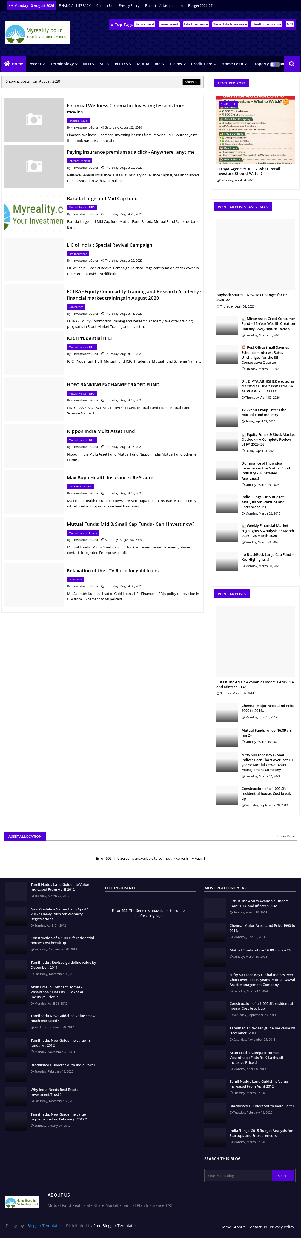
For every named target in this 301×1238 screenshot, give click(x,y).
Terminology (62, 63)
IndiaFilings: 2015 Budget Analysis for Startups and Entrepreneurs (263, 501)
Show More (286, 836)
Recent (34, 63)
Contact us (105, 5)
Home (17, 63)
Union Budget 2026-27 (195, 5)
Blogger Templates (44, 1225)
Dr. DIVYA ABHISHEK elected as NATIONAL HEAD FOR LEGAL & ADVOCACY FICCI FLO (268, 386)
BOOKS (121, 63)
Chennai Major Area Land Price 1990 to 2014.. (268, 708)
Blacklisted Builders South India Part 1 (63, 1064)
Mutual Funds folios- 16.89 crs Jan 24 (267, 733)
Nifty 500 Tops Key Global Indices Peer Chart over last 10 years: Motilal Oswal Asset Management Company (267, 762)
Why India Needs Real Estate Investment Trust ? (54, 1092)
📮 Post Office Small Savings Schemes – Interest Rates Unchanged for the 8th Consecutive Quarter (265, 355)
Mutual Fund (149, 63)
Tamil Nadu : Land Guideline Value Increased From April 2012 (60, 887)
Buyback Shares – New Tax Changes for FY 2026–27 (251, 297)
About (239, 1227)
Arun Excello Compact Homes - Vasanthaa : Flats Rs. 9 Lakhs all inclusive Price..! (57, 992)
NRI (290, 24)
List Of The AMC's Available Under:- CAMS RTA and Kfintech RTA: (255, 684)
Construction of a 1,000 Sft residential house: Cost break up (266, 793)
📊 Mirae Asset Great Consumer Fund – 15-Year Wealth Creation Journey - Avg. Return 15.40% (268, 323)
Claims (176, 63)
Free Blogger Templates (115, 1225)
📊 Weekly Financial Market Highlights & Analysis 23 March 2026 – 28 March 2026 (268, 530)
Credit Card (202, 63)
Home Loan (232, 63)
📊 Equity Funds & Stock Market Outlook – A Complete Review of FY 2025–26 (268, 439)
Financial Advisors (159, 5)
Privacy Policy (129, 5)
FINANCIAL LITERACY (75, 5)
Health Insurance (266, 24)
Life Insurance (196, 24)
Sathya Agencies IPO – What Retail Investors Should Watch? (248, 171)
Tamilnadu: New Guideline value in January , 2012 (60, 1043)
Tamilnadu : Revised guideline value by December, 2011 (63, 965)
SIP (103, 63)
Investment (169, 24)
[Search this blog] (238, 1175)
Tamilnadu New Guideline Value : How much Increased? (63, 1018)
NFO (87, 63)
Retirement (144, 24)
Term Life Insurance (230, 24)
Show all (191, 81)
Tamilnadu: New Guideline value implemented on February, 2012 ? (59, 1117)
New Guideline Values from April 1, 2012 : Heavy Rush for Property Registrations (60, 914)
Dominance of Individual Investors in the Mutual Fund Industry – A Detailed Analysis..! (266, 471)
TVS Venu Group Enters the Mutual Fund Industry (264, 412)
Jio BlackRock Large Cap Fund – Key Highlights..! (268, 557)
